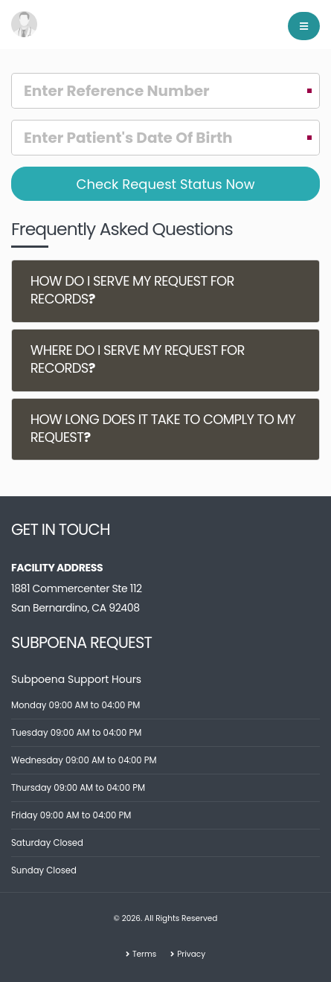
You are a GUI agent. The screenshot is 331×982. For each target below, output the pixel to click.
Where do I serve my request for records (137, 359)
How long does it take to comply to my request (162, 428)
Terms (144, 954)
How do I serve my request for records (132, 290)
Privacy (191, 954)
